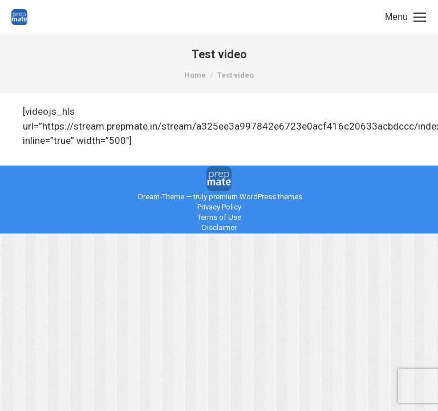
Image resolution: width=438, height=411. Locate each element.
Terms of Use (219, 217)
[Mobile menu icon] (405, 17)
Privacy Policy (219, 207)
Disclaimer (219, 227)
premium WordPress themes (255, 196)
